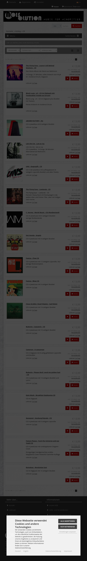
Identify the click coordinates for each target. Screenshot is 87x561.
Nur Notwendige (67, 527)
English (26, 551)
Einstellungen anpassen (67, 532)
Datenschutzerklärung (53, 551)
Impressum (68, 551)
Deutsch (18, 551)
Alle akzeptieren (67, 521)
